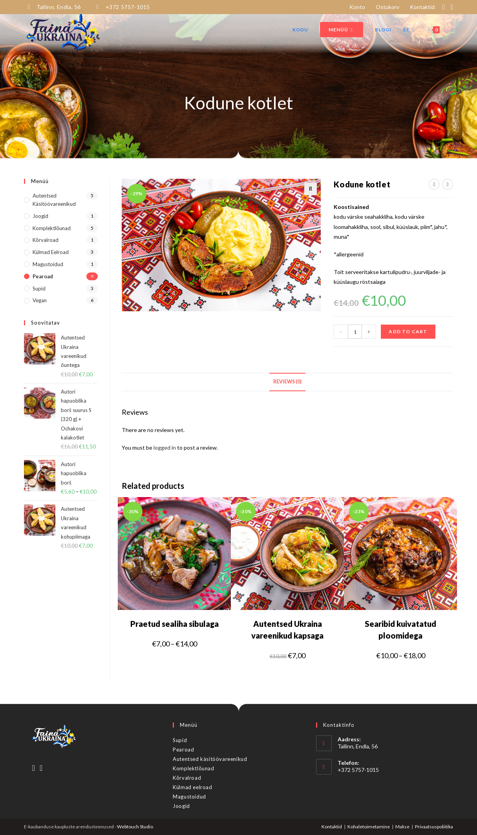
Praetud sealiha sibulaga (174, 623)
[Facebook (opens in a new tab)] (445, 7)
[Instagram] (41, 767)
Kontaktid (425, 6)
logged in (165, 447)
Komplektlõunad (52, 227)
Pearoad (43, 276)
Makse (402, 826)
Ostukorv (390, 6)
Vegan (40, 300)
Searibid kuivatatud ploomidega (400, 628)
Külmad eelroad (51, 252)
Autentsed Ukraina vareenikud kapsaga (287, 628)
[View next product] (447, 183)
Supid (39, 288)
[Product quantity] (355, 331)
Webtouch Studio (135, 826)
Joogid (40, 215)
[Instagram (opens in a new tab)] (451, 7)
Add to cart (408, 331)
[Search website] (452, 29)
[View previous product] (434, 183)
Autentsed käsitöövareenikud (54, 199)
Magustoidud (48, 264)
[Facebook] (33, 767)
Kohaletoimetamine (368, 826)
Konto (360, 6)
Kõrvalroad (45, 239)
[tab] (287, 381)
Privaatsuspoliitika (434, 826)
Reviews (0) (287, 381)
